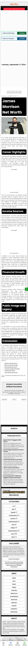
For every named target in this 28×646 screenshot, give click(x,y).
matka (22, 629)
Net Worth (8, 375)
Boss (14, 581)
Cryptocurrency (13, 515)
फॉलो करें (10, 644)
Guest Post (14, 599)
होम (3, 644)
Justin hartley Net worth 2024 (12, 459)
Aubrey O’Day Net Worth (10, 363)
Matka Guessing (20, 640)
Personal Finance (12, 530)
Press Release (14, 596)
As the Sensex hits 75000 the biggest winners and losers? (12, 476)
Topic (21, 375)
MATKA (16, 637)
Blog (13, 509)
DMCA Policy (14, 612)
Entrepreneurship (13, 521)
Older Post (24, 399)
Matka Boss (11, 640)
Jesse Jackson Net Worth (11, 468)
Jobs (13, 524)
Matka (14, 578)
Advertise (14, 602)
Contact (14, 605)
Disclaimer (14, 608)
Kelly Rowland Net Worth (10, 367)
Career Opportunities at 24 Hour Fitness (13, 450)
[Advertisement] (14, 20)
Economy (13, 518)
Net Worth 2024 (15, 375)
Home (14, 399)
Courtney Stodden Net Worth (12, 369)
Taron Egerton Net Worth (10, 372)
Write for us (14, 593)
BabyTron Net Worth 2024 (11, 365)
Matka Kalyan (19, 638)
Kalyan (14, 587)
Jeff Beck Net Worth (9, 370)
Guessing (14, 590)
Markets (13, 527)
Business (13, 512)
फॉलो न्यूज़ (17, 644)
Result (14, 584)
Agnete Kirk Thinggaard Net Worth (12, 440)
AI (13, 506)
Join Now (22, 33)
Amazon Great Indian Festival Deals (14, 9)
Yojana (13, 537)
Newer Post (4, 399)
